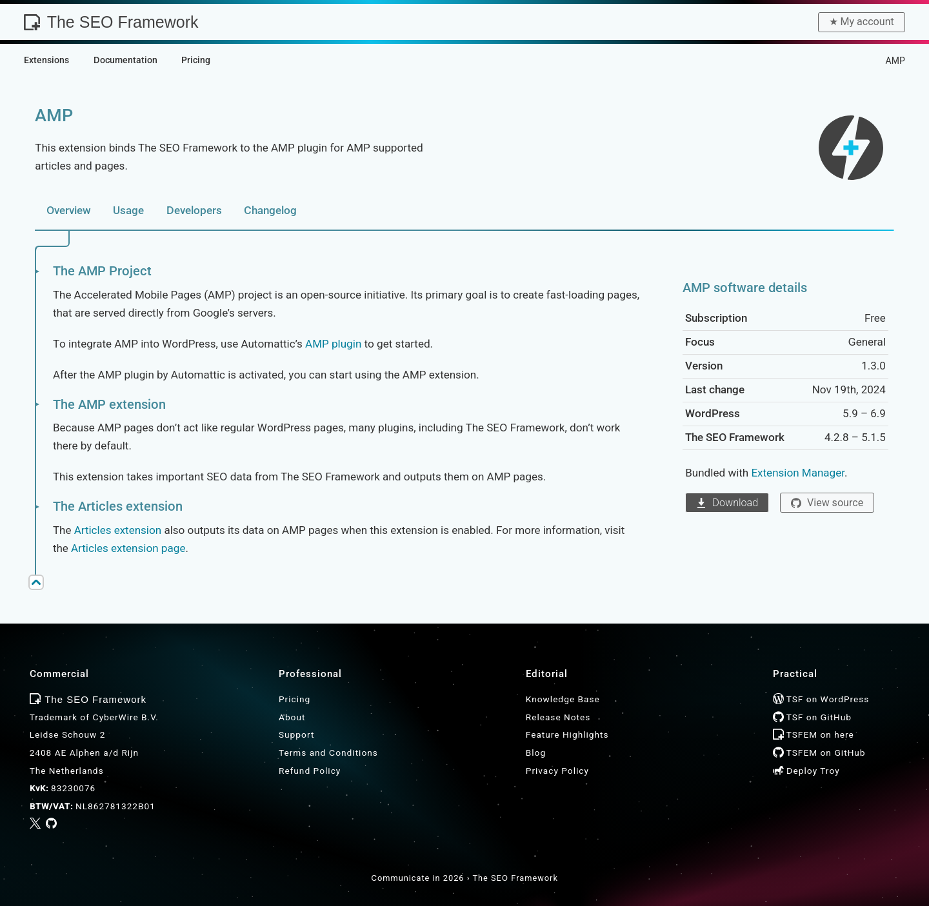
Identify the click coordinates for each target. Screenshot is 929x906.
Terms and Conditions (328, 752)
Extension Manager (797, 472)
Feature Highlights (567, 734)
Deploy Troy (806, 770)
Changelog (270, 210)
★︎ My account (861, 21)
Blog (536, 752)
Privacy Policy (557, 770)
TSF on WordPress (821, 699)
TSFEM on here (813, 734)
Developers (194, 210)
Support (296, 734)
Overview (68, 210)
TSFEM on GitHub (819, 752)
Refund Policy (310, 770)
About (292, 717)
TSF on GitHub (812, 717)
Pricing (294, 699)
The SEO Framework (111, 22)
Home (804, 60)
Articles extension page (128, 548)
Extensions (850, 60)
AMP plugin (333, 343)
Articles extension (118, 530)
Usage (128, 210)
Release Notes (558, 717)
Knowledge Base (563, 699)
